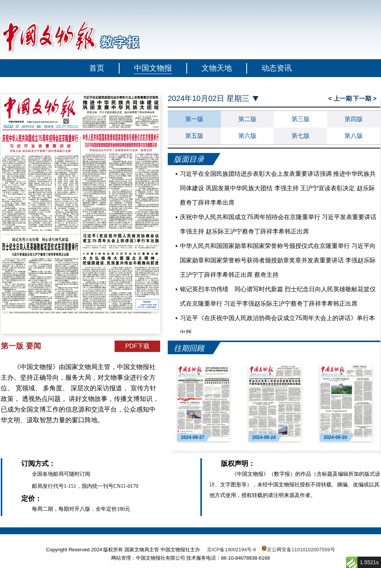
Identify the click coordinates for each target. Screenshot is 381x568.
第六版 (247, 136)
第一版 (194, 119)
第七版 (300, 136)
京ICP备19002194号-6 (231, 549)
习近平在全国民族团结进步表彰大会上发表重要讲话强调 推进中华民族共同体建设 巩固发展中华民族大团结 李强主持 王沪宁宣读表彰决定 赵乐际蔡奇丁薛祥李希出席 (278, 188)
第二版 (247, 119)
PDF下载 (137, 346)
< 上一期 (340, 98)
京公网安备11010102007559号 (301, 549)
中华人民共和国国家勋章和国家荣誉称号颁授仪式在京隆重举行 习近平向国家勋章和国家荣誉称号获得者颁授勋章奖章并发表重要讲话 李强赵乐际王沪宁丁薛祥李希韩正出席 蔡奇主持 (278, 260)
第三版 (300, 119)
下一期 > (364, 98)
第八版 (354, 136)
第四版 (354, 119)
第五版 (194, 136)
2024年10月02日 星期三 (208, 99)
